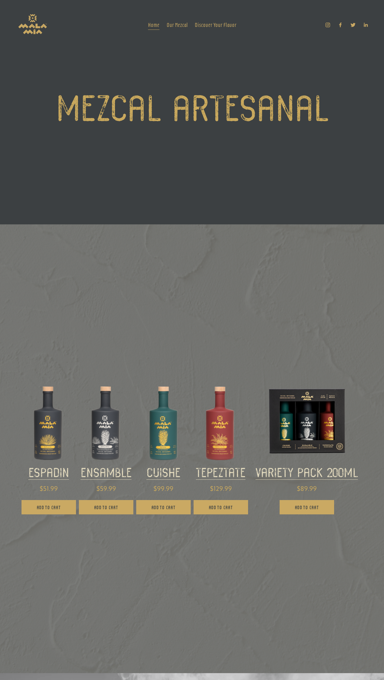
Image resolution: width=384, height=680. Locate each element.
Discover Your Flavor (216, 24)
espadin (48, 474)
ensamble (106, 474)
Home (153, 24)
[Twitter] (353, 25)
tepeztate (220, 474)
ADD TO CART (49, 507)
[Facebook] (340, 25)
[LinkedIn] (366, 25)
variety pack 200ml (307, 474)
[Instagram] (328, 25)
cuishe (163, 474)
